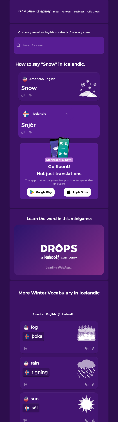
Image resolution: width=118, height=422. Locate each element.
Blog (56, 11)
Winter (76, 32)
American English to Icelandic (50, 32)
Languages (43, 11)
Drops (30, 11)
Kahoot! (65, 11)
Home (25, 32)
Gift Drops (93, 11)
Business (79, 11)
